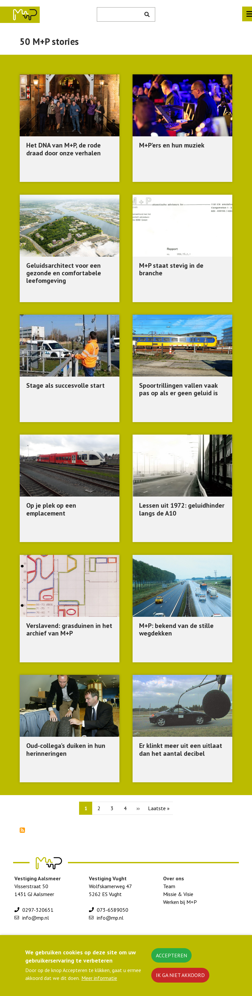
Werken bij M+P (180, 902)
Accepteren (171, 955)
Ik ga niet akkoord (180, 975)
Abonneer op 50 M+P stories (22, 830)
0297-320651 (37, 910)
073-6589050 (112, 910)
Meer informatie (99, 978)
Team (169, 886)
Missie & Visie (178, 894)
